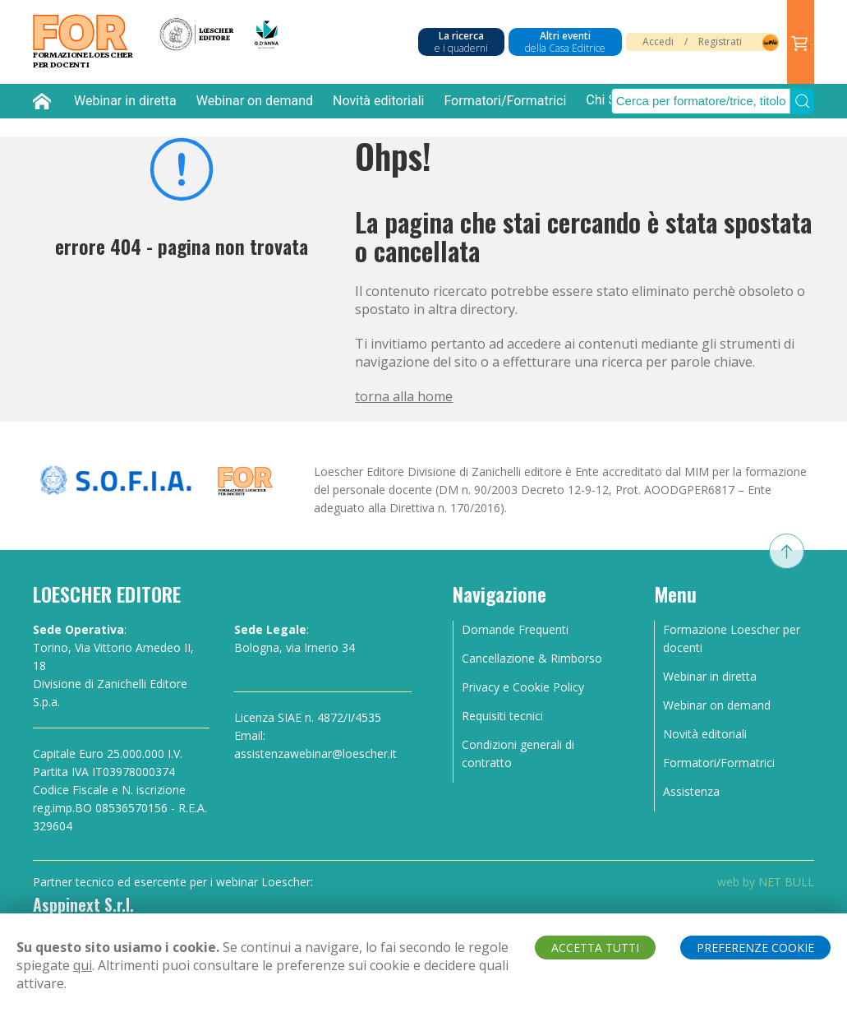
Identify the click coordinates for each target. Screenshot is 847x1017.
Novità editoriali (378, 101)
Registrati (720, 42)
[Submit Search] (802, 101)
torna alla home (404, 396)
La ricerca (461, 42)
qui (82, 965)
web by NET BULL (765, 882)
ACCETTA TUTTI (595, 947)
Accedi (658, 42)
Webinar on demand (254, 101)
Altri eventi (565, 42)
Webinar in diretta (125, 101)
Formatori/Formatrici (505, 101)
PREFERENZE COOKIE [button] (755, 947)
